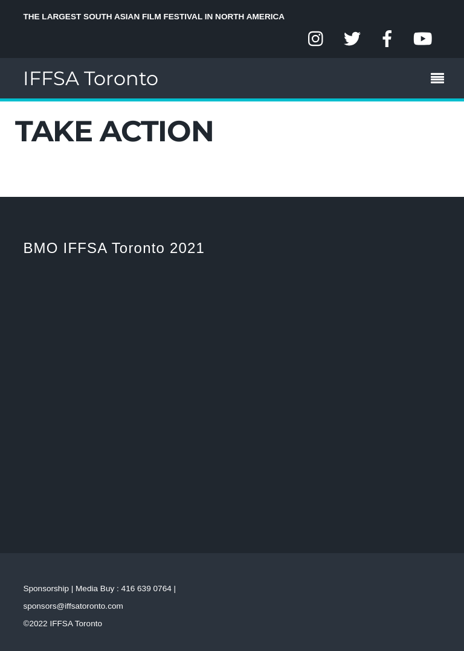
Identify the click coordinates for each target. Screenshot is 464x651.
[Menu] (440, 79)
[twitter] (352, 39)
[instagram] (316, 39)
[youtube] (422, 39)
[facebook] (387, 39)
